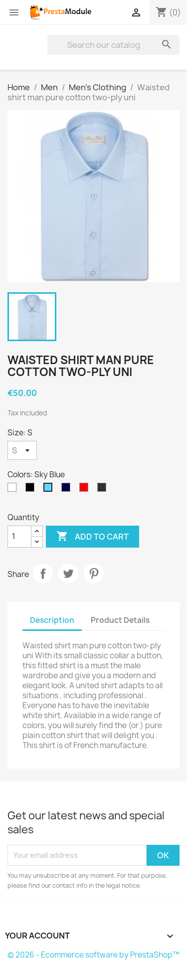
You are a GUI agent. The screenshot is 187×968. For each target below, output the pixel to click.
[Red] (85, 490)
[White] (13, 490)
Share (43, 573)
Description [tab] (52, 620)
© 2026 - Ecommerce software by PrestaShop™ (93, 955)
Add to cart (92, 536)
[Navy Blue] (67, 490)
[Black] (31, 490)
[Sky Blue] (49, 490)
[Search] (113, 45)
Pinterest (94, 573)
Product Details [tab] (120, 620)
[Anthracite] (103, 490)
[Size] (22, 450)
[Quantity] (19, 537)
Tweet (68, 573)
